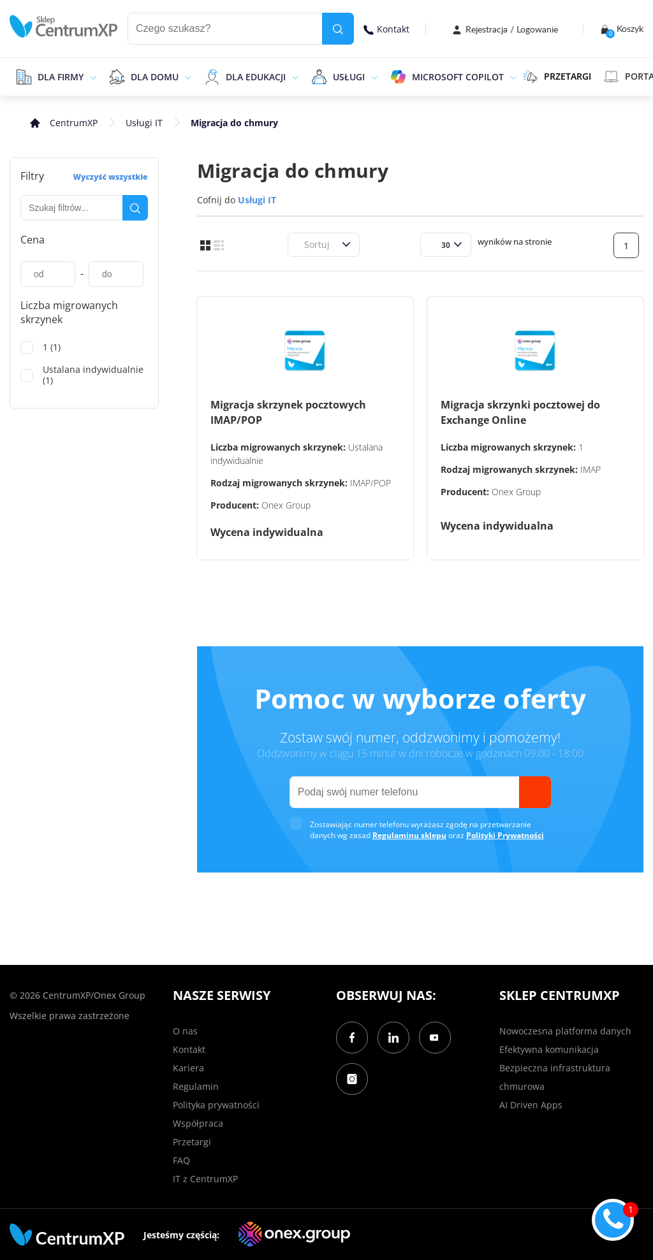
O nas (185, 1031)
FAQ (181, 1160)
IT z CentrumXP (205, 1179)
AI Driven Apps (530, 1105)
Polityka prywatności (216, 1105)
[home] (64, 26)
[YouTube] (435, 1038)
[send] (535, 792)
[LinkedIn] (393, 1038)
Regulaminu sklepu (409, 835)
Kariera (188, 1068)
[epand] (91, 76)
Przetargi (192, 1142)
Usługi (349, 77)
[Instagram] (352, 1079)
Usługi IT (144, 123)
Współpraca (198, 1123)
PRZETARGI (557, 76)
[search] (338, 29)
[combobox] (302, 244)
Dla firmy (61, 77)
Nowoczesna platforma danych (565, 1031)
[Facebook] (352, 1038)
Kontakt (386, 29)
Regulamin (196, 1086)
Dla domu (155, 77)
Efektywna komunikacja (549, 1049)
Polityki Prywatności (505, 835)
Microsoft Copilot (458, 77)
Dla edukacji (256, 77)
